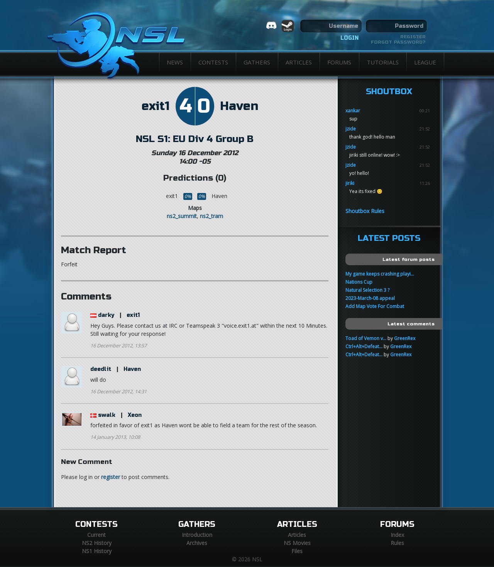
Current (96, 534)
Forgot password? (398, 42)
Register (413, 36)
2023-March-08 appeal (370, 298)
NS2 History (97, 543)
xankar (352, 110)
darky (106, 315)
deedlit (100, 369)
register (110, 477)
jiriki (349, 183)
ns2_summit (182, 216)
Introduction (197, 534)
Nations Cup (358, 282)
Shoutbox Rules (364, 211)
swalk (106, 415)
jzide (350, 128)
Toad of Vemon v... (365, 338)
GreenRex (404, 338)
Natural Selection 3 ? (367, 290)
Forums (339, 62)
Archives (196, 543)
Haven (239, 106)
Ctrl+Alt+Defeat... (363, 346)
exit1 (155, 106)
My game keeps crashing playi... (379, 274)
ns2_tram (211, 216)
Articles (299, 62)
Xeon (135, 415)
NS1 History (97, 551)
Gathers (257, 62)
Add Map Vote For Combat (374, 306)
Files (297, 551)
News (175, 62)
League (425, 62)
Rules (397, 543)
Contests (213, 62)
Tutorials (383, 62)
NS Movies (297, 543)
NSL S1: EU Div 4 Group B (195, 139)
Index (397, 534)
